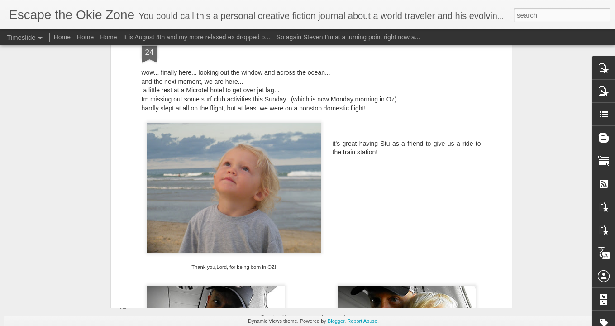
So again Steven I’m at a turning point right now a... (348, 37)
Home (62, 37)
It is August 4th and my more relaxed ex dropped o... (196, 37)
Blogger (336, 321)
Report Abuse (362, 321)
